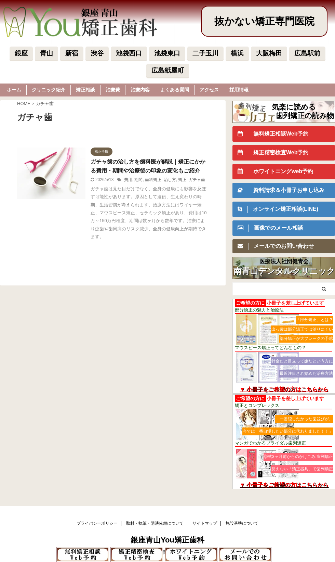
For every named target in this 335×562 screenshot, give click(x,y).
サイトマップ (204, 523)
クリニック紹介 (48, 89)
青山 (46, 53)
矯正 (182, 179)
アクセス (209, 89)
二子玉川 (205, 53)
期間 (138, 179)
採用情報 (239, 89)
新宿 (71, 53)
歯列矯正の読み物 (305, 115)
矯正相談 (85, 89)
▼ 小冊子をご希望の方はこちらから (284, 389)
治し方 (170, 179)
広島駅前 (307, 53)
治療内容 (140, 89)
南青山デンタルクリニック (284, 271)
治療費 (113, 89)
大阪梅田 (269, 53)
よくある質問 (174, 89)
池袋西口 (129, 53)
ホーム (14, 89)
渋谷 (97, 53)
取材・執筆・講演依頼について (155, 523)
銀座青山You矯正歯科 (167, 540)
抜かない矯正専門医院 (264, 21)
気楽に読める (294, 107)
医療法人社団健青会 (284, 261)
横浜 (237, 53)
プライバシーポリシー (97, 523)
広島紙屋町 (167, 70)
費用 (128, 179)
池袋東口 (167, 53)
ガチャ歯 (197, 179)
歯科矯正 (153, 179)
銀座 (21, 53)
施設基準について (242, 523)
